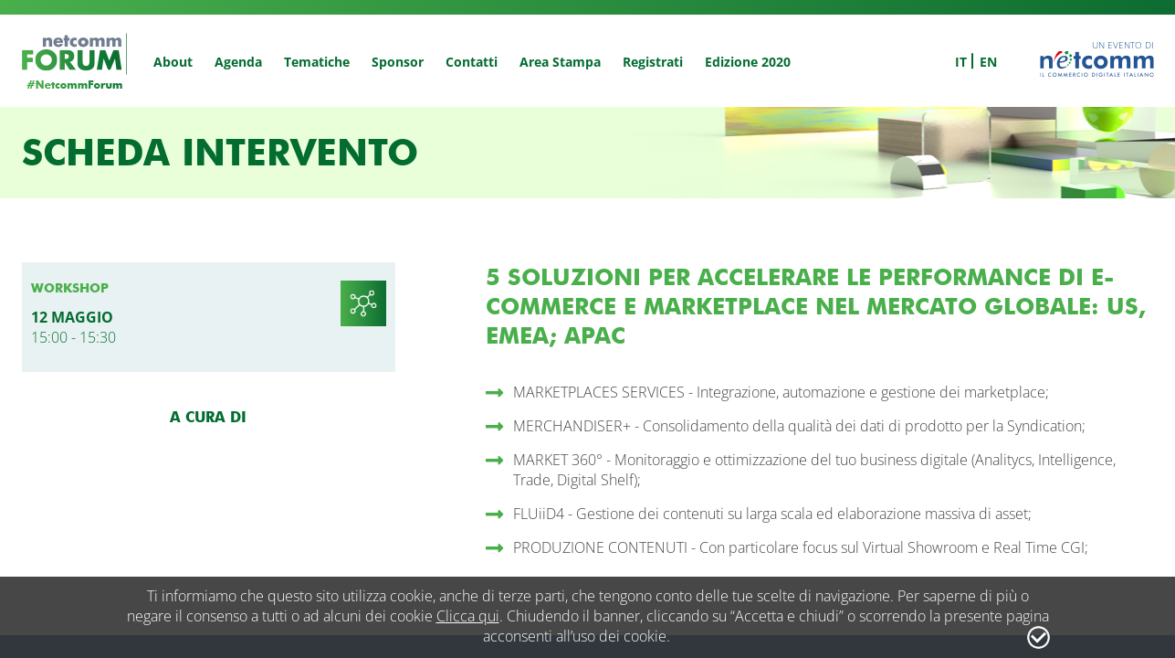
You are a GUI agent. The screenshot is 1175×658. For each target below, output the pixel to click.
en (988, 61)
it (961, 61)
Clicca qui (467, 616)
